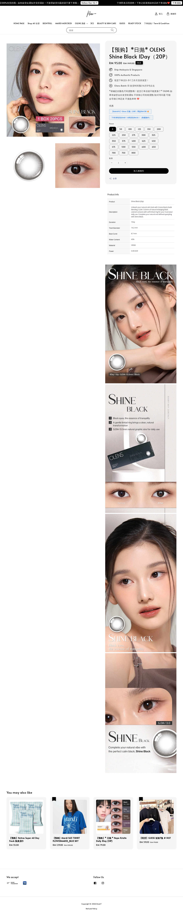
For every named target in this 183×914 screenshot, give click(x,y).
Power (111, 123)
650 (154, 147)
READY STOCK (134, 23)
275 (133, 135)
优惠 (111, 105)
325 (153, 135)
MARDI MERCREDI (63, 23)
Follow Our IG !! (95, 2)
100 (130, 129)
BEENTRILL (47, 23)
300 (144, 135)
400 (134, 141)
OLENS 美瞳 (80, 23)
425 (144, 141)
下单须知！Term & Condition (156, 23)
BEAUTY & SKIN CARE (106, 23)
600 (144, 147)
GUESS (122, 23)
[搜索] (112, 30)
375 (124, 141)
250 (124, 135)
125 (139, 129)
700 (114, 153)
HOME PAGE (19, 23)
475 (113, 147)
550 (134, 147)
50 (120, 129)
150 (149, 129)
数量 (111, 158)
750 (123, 153)
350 (114, 141)
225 (114, 135)
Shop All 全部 (34, 23)
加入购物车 (139, 170)
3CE (92, 23)
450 (154, 141)
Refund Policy (91, 908)
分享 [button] (113, 178)
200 (159, 129)
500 (124, 147)
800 (134, 153)
